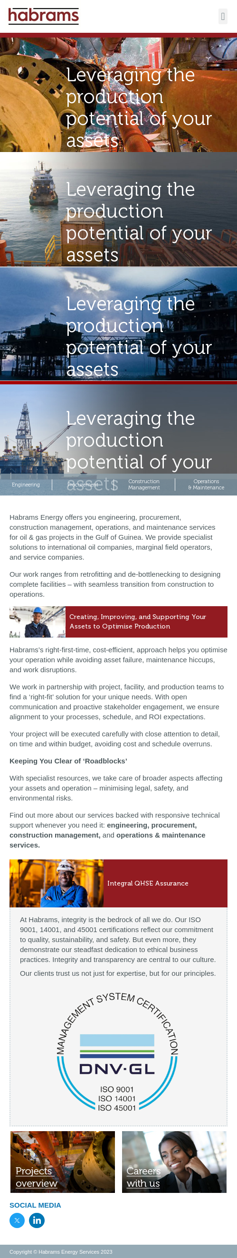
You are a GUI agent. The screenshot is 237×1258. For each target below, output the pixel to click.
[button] (223, 16)
